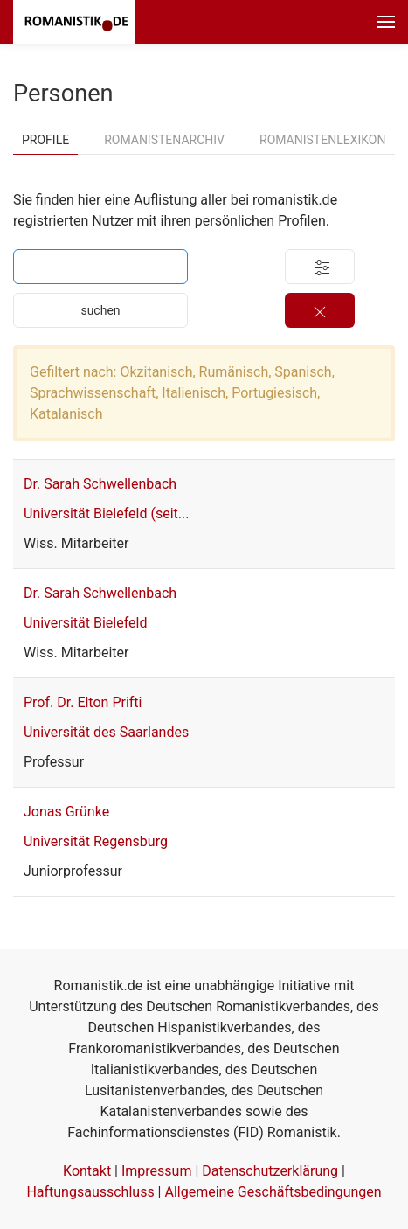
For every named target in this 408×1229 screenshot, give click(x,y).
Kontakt (87, 1171)
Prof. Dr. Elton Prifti (83, 702)
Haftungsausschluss (90, 1192)
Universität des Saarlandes (106, 732)
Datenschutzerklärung (270, 1171)
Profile (45, 140)
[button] (386, 22)
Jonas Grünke (66, 811)
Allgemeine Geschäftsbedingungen (272, 1192)
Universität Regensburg (96, 841)
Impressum (156, 1171)
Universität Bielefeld (85, 622)
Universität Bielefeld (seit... (106, 513)
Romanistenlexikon (322, 140)
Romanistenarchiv (164, 140)
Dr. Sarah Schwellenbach (100, 484)
